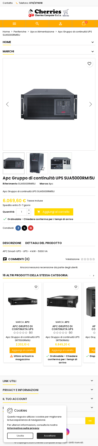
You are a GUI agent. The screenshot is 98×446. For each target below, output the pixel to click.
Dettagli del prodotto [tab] (43, 243)
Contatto (8, 2)
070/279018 (36, 2)
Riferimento (10, 183)
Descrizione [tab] (12, 243)
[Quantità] (21, 211)
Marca (44, 183)
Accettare (50, 435)
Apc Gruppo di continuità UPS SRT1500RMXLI (22, 329)
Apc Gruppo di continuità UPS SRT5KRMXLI (62, 329)
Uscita (20, 435)
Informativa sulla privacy (23, 428)
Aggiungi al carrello (53, 212)
